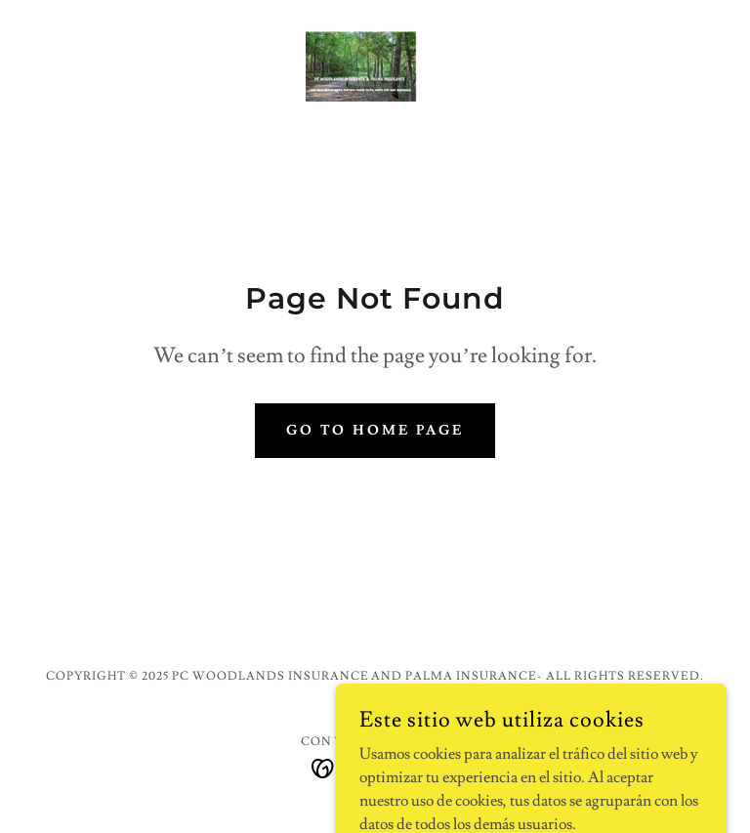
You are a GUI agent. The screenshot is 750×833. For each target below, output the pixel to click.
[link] (375, 62)
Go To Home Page (375, 430)
